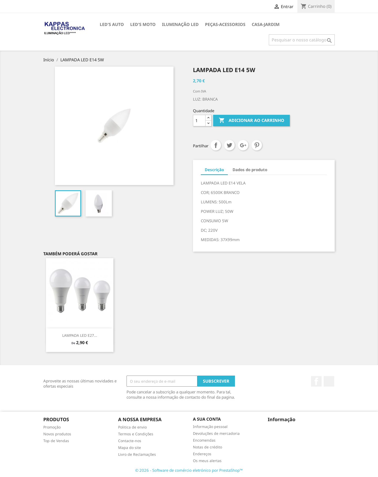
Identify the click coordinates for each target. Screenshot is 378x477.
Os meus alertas (207, 460)
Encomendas (204, 440)
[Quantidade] (199, 120)
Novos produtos (57, 433)
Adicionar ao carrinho (251, 120)
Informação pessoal (210, 426)
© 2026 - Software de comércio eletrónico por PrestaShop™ (189, 470)
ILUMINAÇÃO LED (180, 24)
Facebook (316, 381)
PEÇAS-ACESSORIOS (225, 24)
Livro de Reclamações (137, 454)
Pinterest (256, 145)
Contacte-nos (129, 440)
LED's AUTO (112, 24)
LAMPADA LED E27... (79, 335)
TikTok (329, 381)
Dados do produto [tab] (250, 169)
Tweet (229, 145)
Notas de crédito (207, 447)
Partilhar (216, 145)
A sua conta (207, 419)
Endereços (202, 453)
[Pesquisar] (302, 39)
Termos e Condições (135, 433)
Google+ (243, 145)
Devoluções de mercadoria (216, 433)
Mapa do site (129, 447)
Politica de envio (132, 427)
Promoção (52, 427)
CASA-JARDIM (266, 24)
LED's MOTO (143, 24)
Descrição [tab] (214, 169)
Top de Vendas (56, 440)
